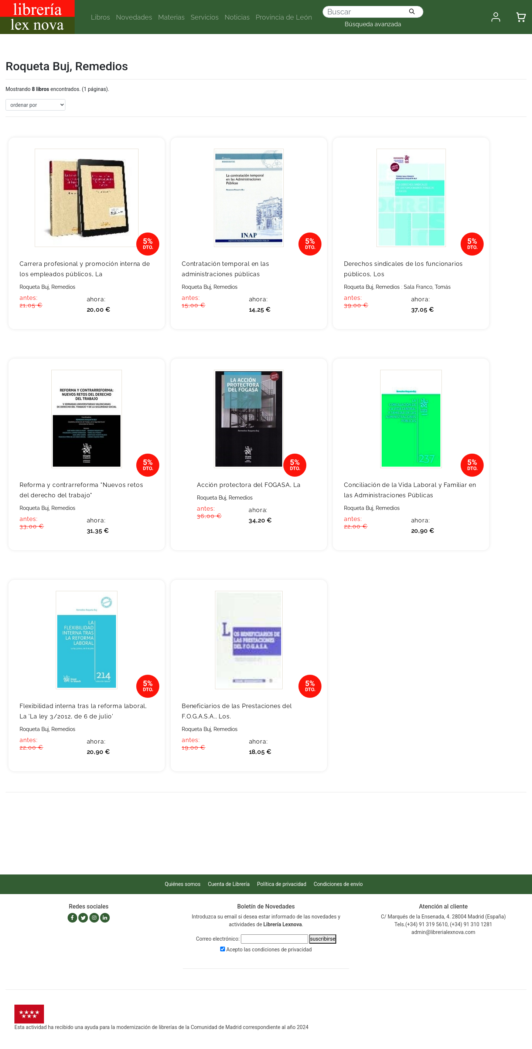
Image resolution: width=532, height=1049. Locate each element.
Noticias (237, 17)
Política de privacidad (281, 884)
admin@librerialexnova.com (443, 932)
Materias (171, 17)
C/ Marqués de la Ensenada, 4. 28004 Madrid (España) (443, 917)
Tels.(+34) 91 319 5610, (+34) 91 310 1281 (443, 924)
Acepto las (269, 949)
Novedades (134, 17)
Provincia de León (284, 17)
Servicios (205, 17)
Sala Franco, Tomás (427, 287)
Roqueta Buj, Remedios (47, 287)
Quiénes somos (183, 884)
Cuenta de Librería (229, 884)
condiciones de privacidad (282, 949)
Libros (100, 17)
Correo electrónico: (217, 939)
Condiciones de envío (338, 884)
